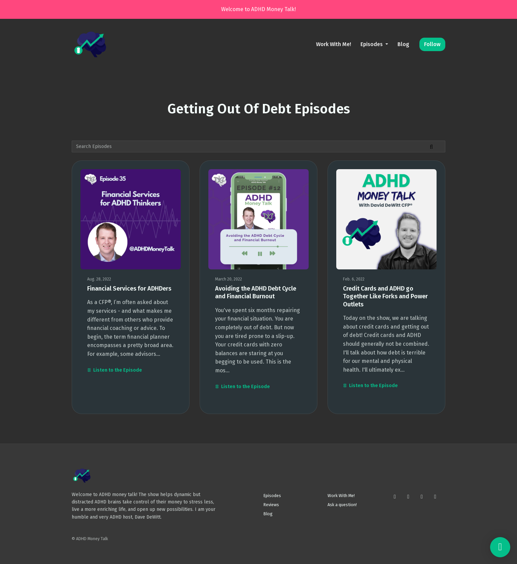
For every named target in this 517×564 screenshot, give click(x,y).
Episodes (372, 44)
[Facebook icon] (421, 496)
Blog (403, 44)
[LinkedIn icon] (435, 496)
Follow (432, 44)
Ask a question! (342, 504)
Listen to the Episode (114, 370)
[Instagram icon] (394, 496)
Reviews (271, 504)
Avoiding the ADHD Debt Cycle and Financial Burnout (255, 292)
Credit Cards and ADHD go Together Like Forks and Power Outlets (385, 296)
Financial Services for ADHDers (129, 288)
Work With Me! (333, 44)
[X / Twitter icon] (408, 496)
